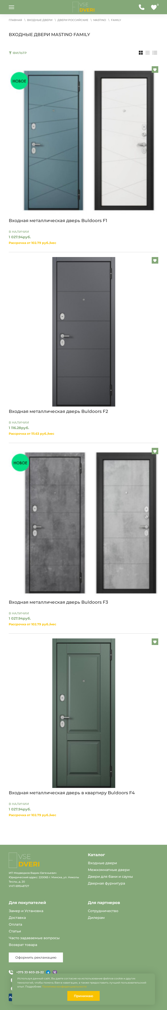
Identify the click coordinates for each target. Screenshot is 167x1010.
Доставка (17, 918)
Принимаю (83, 996)
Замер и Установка (26, 911)
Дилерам (96, 918)
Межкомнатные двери (109, 870)
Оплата (15, 924)
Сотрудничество (103, 911)
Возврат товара (23, 945)
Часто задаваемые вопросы (34, 938)
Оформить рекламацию (35, 957)
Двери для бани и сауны (110, 876)
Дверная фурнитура (106, 883)
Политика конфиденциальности (64, 986)
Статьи (15, 931)
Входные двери (102, 863)
